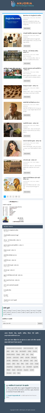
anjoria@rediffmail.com (12, 335)
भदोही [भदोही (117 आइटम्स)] (27, 364)
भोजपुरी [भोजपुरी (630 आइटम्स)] (36, 364)
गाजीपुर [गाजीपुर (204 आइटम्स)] (29, 351)
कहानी (27, 312)
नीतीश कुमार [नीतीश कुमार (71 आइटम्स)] (33, 357)
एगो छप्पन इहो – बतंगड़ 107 (30, 160)
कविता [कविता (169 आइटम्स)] (8, 351)
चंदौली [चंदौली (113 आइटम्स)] (23, 354)
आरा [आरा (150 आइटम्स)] (36, 348)
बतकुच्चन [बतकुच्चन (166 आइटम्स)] (8, 364)
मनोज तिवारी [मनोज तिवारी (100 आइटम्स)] (29, 367)
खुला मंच (32, 312)
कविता (5, 296)
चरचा (37, 312)
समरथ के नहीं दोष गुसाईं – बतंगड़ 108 (32, 141)
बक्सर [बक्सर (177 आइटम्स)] (31, 360)
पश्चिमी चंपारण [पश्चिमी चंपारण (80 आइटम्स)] (15, 360)
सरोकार (19, 311)
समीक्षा (9, 314)
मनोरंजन (39, 18)
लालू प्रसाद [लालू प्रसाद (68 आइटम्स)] (26, 370)
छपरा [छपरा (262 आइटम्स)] (27, 354)
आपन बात (14, 312)
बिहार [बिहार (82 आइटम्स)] (18, 364)
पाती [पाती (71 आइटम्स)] (21, 360)
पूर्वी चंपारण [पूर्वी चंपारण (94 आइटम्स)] (26, 360)
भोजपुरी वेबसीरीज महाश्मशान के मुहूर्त (32, 33)
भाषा (36, 18)
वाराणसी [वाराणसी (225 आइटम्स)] (32, 370)
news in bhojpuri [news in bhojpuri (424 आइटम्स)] (28, 348)
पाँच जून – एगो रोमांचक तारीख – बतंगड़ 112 (31, 51)
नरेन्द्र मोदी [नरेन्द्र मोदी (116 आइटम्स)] (27, 357)
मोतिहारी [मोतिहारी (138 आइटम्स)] (8, 370)
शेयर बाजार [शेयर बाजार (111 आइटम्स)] (9, 373)
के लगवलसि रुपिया (7, 290)
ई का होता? (6, 295)
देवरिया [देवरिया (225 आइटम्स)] (21, 357)
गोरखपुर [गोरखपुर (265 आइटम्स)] (18, 354)
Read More (27, 28)
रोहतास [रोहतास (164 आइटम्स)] (13, 370)
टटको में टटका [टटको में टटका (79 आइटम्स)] (15, 357)
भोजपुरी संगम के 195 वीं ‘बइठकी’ (10, 300)
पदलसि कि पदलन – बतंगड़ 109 (30, 123)
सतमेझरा (37, 54)
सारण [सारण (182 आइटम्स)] (14, 373)
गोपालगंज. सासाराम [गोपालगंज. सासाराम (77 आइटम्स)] (10, 354)
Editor (28, 18)
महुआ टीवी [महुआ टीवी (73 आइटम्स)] (36, 367)
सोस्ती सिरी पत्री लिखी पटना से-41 (31, 102)
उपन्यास (19, 312)
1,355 (16, 197)
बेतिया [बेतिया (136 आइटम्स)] (22, 364)
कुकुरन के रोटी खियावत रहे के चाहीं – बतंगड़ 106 (32, 178)
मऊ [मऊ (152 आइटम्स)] (23, 367)
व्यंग (5, 314)
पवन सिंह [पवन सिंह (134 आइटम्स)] (8, 360)
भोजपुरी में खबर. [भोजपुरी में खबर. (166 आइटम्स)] (17, 367)
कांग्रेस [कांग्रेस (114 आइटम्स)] (12, 351)
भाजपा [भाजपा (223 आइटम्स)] (31, 364)
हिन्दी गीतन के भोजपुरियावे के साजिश (32, 15)
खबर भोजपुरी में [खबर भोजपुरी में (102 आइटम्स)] (23, 351)
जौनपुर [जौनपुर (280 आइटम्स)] (31, 354)
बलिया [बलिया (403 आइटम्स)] (13, 364)
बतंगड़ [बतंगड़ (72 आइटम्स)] (36, 360)
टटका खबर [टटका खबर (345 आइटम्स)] (9, 357)
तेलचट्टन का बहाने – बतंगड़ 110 (30, 86)
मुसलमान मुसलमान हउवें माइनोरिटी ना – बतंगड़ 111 (32, 69)
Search (4, 321)
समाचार (24, 56)
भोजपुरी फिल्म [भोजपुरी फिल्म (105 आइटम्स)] (9, 367)
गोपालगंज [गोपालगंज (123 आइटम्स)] (35, 351)
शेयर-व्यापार (33, 311)
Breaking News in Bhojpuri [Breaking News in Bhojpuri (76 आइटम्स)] (14, 348)
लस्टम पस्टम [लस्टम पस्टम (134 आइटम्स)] (19, 370)
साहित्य (7, 296)
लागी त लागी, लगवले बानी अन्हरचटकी (11, 285)
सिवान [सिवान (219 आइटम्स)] (19, 373)
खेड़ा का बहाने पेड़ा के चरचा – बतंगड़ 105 (12, 280)
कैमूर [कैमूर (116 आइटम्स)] (17, 351)
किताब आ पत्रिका (25, 311)
